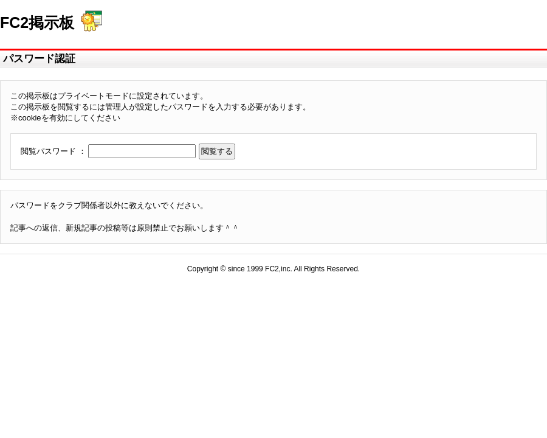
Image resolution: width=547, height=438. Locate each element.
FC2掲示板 (37, 22)
